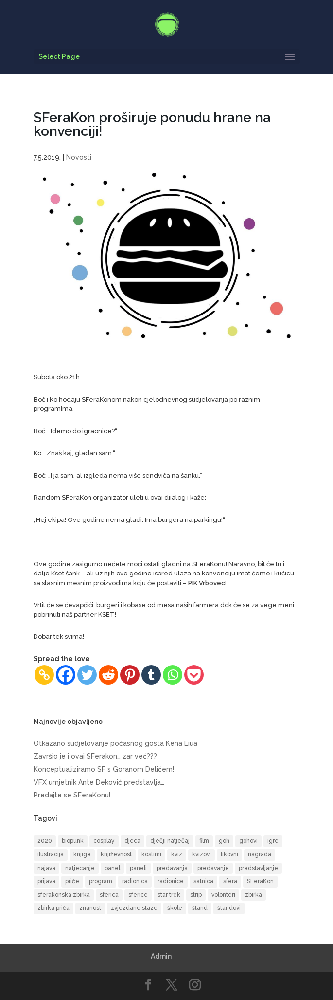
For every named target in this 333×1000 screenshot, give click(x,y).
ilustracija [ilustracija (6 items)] (50, 854)
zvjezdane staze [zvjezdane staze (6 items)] (134, 908)
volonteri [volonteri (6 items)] (223, 894)
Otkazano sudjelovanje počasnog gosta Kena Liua (115, 743)
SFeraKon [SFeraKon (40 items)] (260, 881)
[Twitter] (87, 675)
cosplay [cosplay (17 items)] (104, 840)
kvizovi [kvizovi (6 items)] (201, 854)
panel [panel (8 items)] (112, 868)
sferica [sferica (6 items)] (109, 894)
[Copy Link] (44, 675)
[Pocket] (194, 675)
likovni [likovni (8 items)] (229, 854)
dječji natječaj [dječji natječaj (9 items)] (170, 840)
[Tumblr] (151, 675)
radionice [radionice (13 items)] (171, 881)
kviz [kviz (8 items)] (176, 854)
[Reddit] (108, 675)
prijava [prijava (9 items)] (46, 881)
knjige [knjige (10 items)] (82, 854)
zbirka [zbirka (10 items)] (253, 894)
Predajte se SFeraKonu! (72, 795)
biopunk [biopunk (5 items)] (73, 840)
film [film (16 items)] (204, 840)
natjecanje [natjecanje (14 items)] (80, 868)
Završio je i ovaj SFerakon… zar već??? (95, 756)
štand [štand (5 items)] (200, 908)
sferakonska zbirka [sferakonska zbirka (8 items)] (63, 894)
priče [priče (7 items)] (72, 881)
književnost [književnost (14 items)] (116, 854)
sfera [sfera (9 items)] (230, 881)
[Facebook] (65, 675)
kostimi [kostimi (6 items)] (151, 854)
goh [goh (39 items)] (224, 840)
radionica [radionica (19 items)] (135, 881)
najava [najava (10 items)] (46, 868)
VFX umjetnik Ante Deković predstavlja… (99, 782)
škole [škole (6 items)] (174, 908)
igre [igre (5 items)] (273, 840)
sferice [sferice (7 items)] (138, 894)
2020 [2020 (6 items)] (44, 840)
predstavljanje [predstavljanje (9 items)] (258, 868)
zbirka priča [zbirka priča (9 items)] (53, 908)
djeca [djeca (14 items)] (132, 840)
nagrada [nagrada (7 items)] (259, 854)
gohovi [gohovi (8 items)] (248, 840)
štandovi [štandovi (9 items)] (229, 908)
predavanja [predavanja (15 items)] (172, 868)
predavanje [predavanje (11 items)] (213, 868)
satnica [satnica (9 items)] (203, 881)
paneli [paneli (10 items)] (138, 868)
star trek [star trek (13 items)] (169, 894)
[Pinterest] (130, 675)
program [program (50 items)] (100, 881)
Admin (161, 956)
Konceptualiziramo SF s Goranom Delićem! (104, 769)
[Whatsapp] (172, 675)
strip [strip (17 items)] (196, 894)
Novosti (78, 157)
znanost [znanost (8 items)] (90, 908)
